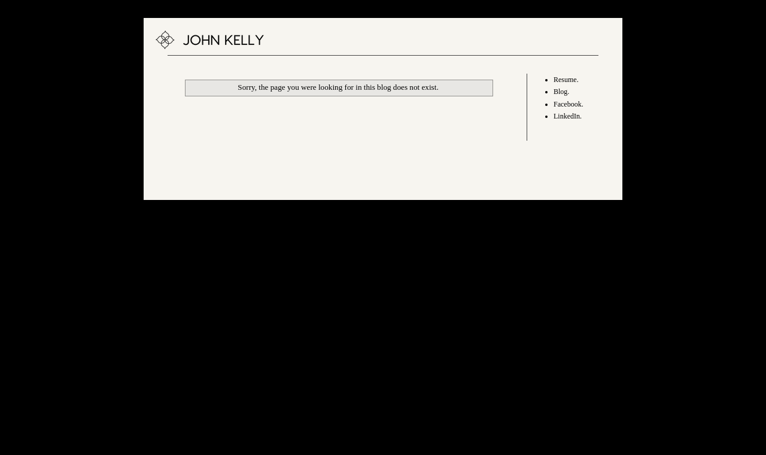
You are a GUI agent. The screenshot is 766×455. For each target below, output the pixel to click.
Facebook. (568, 104)
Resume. (566, 79)
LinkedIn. (568, 116)
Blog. (561, 91)
